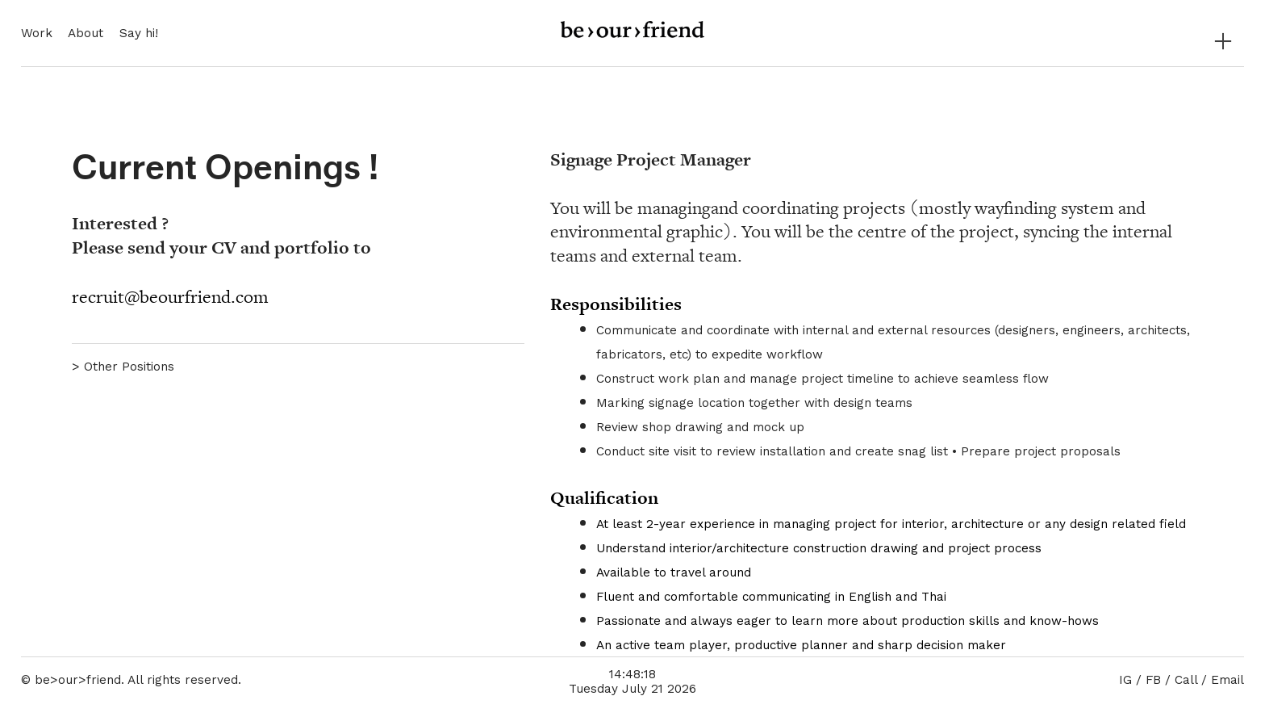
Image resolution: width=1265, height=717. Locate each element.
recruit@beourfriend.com (170, 297)
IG (1125, 680)
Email (1227, 680)
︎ (1223, 42)
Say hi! (138, 33)
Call (1186, 680)
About (85, 33)
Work (36, 33)
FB (1153, 680)
